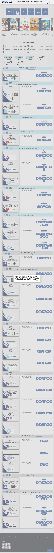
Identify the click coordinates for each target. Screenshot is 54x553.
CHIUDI (37, 280)
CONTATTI (27, 1)
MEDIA (41, 1)
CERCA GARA (19, 1)
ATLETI (23, 1)
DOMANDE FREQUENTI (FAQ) (34, 1)
